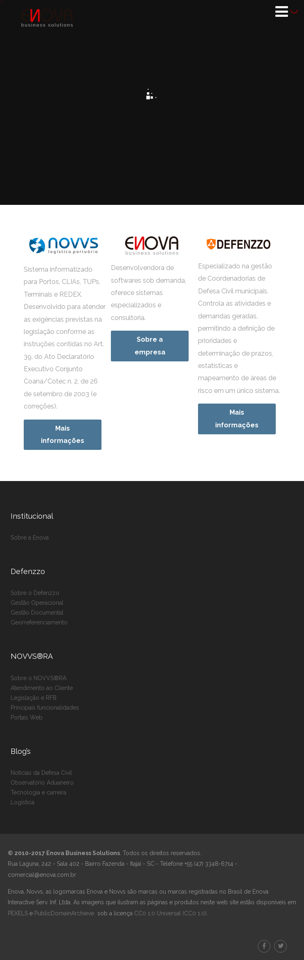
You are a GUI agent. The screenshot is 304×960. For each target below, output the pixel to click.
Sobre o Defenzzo (35, 593)
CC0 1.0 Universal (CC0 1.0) (170, 913)
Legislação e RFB (33, 697)
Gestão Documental (37, 612)
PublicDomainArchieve (64, 913)
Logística (22, 802)
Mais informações (62, 434)
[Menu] (281, 11)
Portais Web (27, 717)
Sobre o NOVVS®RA (38, 678)
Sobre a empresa (150, 346)
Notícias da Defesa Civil (41, 772)
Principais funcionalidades (45, 707)
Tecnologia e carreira (38, 792)
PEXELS (18, 913)
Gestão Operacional (37, 602)
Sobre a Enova (30, 537)
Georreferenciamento (39, 622)
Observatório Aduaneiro (42, 782)
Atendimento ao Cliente (42, 688)
